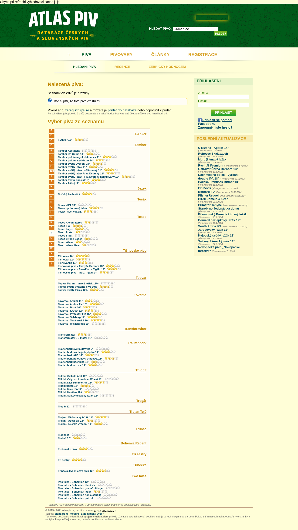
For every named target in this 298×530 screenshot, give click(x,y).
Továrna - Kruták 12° (70, 310)
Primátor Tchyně (210, 205)
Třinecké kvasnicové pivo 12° (76, 471)
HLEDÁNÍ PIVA (84, 67)
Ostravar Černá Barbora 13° (218, 169)
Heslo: (202, 101)
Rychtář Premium (210, 165)
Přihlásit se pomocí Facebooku (215, 122)
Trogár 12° (64, 406)
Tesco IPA (64, 225)
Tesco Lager (65, 229)
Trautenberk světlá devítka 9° (75, 348)
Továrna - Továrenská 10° (73, 320)
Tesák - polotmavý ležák (72, 208)
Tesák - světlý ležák (69, 211)
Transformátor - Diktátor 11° (75, 338)
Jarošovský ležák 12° (213, 229)
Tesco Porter (65, 232)
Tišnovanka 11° (67, 262)
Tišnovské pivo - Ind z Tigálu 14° (77, 272)
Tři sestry (64, 460)
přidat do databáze (122, 110)
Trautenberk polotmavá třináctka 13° (80, 358)
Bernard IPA (206, 191)
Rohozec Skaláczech (213, 153)
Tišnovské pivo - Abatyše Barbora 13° (81, 266)
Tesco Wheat (66, 242)
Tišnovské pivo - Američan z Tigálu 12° (81, 269)
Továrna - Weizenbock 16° (73, 323)
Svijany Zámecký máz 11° (216, 241)
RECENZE (122, 67)
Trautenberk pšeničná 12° (73, 361)
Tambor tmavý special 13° (73, 180)
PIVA (86, 54)
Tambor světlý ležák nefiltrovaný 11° (80, 170)
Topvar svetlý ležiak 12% (73, 290)
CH (52, 171)
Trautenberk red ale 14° (72, 365)
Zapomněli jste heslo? (215, 127)
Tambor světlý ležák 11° (72, 167)
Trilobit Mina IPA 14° (70, 389)
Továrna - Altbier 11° (70, 301)
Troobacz (63, 434)
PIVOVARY (121, 54)
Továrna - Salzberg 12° (71, 317)
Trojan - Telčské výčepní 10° (75, 424)
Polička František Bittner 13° (218, 182)
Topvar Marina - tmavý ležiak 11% (78, 283)
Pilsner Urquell (209, 195)
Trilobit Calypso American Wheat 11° (80, 379)
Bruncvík (204, 188)
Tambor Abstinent (69, 150)
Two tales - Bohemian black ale (77, 485)
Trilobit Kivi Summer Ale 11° (75, 382)
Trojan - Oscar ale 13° (71, 420)
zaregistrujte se (77, 110)
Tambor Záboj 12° (68, 183)
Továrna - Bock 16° (69, 307)
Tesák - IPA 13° (67, 205)
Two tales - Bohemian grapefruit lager (81, 488)
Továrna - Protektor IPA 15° (74, 314)
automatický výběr (92, 513)
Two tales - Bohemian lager (74, 491)
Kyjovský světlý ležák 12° (216, 235)
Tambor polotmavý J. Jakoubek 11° (79, 157)
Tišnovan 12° (66, 259)
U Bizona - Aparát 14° (213, 148)
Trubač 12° (64, 438)
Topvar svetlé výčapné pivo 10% (77, 286)
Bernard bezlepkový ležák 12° (219, 220)
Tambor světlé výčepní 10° (74, 163)
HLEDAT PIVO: (160, 28)
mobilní (74, 513)
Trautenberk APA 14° (70, 355)
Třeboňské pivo (67, 449)
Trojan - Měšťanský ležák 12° (75, 417)
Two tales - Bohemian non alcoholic (79, 494)
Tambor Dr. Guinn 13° (71, 154)
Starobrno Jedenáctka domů (218, 208)
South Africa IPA (210, 226)
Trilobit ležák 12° (68, 385)
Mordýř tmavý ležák (212, 159)
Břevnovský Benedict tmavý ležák (222, 214)
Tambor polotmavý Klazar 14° (76, 160)
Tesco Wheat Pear (69, 245)
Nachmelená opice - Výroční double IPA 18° (218, 176)
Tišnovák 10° (66, 256)
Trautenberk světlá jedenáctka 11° (78, 352)
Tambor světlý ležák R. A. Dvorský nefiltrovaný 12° (88, 176)
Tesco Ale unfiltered (70, 222)
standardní (61, 513)
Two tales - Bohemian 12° (73, 481)
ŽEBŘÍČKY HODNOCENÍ (167, 67)
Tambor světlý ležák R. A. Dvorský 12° (81, 173)
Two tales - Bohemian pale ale (76, 498)
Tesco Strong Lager (70, 238)
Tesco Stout (65, 235)
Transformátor (66, 334)
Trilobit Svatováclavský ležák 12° (78, 395)
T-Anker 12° (65, 139)
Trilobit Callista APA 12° (72, 376)
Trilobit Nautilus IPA (70, 392)
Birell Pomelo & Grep (213, 199)
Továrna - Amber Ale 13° (72, 304)
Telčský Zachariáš (69, 194)
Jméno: (203, 92)
